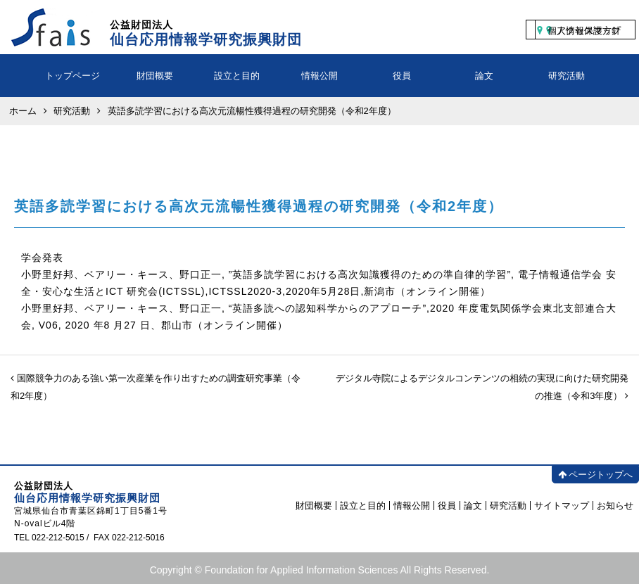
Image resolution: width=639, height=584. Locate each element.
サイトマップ (561, 505)
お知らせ (615, 505)
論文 (484, 75)
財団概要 (155, 75)
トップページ (72, 75)
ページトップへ (595, 474)
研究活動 (566, 75)
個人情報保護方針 (584, 30)
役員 (402, 75)
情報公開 (319, 75)
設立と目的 (237, 75)
